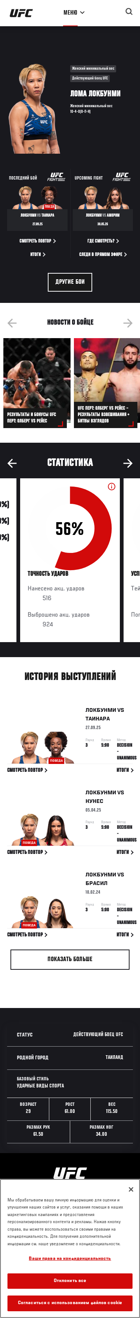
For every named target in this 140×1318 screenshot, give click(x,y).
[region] (70, 1248)
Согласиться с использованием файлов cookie (70, 1303)
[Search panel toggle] (129, 11)
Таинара (97, 720)
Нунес (94, 803)
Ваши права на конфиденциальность (70, 1259)
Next (128, 323)
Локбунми (100, 712)
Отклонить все (70, 1281)
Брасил (96, 885)
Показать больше (70, 959)
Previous (12, 323)
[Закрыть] (131, 1189)
